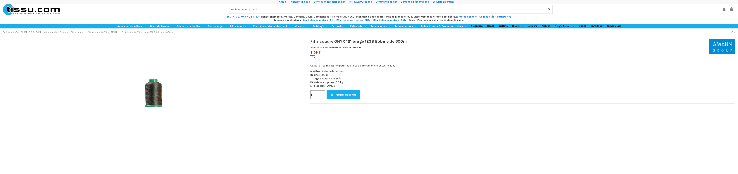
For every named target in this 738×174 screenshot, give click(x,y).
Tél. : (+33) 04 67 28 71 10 (242, 16)
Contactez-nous (300, 1)
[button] (131, 26)
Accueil (283, 1)
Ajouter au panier (343, 94)
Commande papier (387, 1)
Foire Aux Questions (360, 1)
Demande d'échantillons (415, 1)
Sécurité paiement (443, 1)
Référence (316, 47)
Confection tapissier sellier (330, 1)
